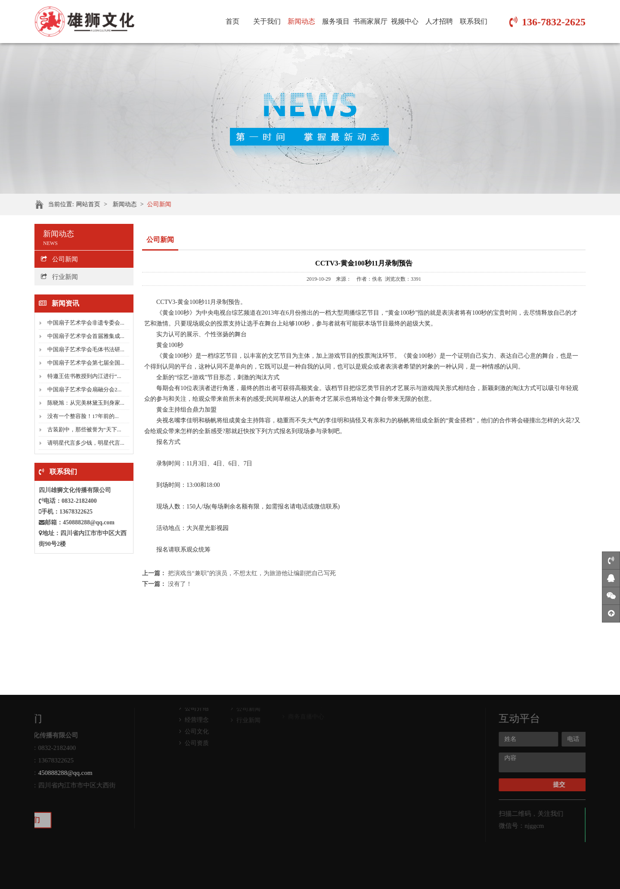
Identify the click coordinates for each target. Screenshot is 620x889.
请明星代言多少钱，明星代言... (85, 443)
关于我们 (267, 21)
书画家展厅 (370, 21)
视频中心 (404, 21)
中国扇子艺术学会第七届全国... (85, 362)
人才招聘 (439, 21)
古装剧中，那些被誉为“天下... (84, 429)
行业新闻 (59, 276)
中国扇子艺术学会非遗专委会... (85, 322)
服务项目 (336, 21)
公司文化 (194, 710)
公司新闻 (164, 204)
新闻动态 (301, 21)
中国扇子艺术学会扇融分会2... (84, 389)
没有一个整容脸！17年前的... (83, 416)
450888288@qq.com (89, 522)
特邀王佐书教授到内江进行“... (84, 376)
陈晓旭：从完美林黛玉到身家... (85, 403)
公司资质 (194, 722)
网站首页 (93, 204)
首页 (232, 21)
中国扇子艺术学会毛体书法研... (85, 349)
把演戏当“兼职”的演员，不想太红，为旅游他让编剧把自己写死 (252, 573)
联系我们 (473, 21)
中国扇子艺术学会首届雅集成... (85, 336)
